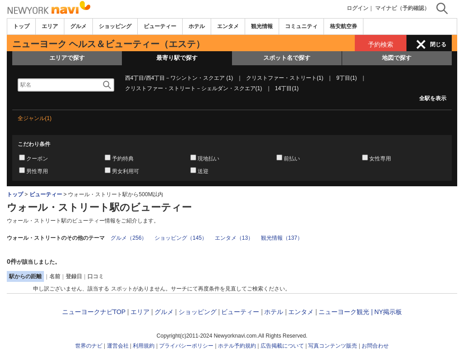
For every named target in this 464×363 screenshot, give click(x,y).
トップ (21, 26)
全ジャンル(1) (35, 118)
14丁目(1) (287, 88)
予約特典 (123, 158)
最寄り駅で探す (177, 57)
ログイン (357, 8)
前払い (292, 158)
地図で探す (396, 57)
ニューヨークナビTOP (94, 311)
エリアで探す (67, 57)
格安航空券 (343, 26)
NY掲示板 (388, 311)
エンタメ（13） (234, 238)
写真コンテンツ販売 (332, 346)
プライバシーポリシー (186, 346)
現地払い (208, 158)
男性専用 (37, 171)
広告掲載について (282, 346)
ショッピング (115, 26)
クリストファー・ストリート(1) (285, 78)
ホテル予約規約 (237, 346)
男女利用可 (125, 171)
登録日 (74, 276)
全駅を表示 (432, 98)
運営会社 (118, 346)
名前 (54, 276)
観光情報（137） (282, 238)
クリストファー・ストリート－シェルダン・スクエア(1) (193, 88)
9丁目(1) (346, 78)
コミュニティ (301, 26)
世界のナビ (88, 346)
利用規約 (144, 346)
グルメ (78, 26)
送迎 (203, 171)
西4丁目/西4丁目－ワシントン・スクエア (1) (179, 78)
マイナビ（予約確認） (402, 8)
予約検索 (380, 44)
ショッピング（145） (181, 238)
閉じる (438, 44)
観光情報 (262, 26)
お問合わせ (375, 346)
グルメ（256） (129, 238)
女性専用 (380, 158)
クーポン (37, 158)
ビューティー (160, 26)
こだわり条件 (34, 144)
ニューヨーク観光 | (346, 311)
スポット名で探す (286, 57)
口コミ (95, 276)
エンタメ (228, 26)
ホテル (196, 26)
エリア (50, 26)
